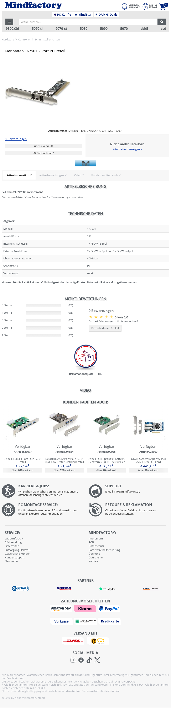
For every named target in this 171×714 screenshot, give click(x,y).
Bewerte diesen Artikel (105, 328)
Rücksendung (13, 542)
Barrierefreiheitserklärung (104, 550)
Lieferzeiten (12, 546)
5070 (124, 29)
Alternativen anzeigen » (127, 149)
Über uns (94, 554)
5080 (83, 29)
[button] (9, 22)
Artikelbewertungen (51, 175)
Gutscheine (96, 557)
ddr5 (144, 29)
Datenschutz (96, 546)
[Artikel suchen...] (88, 22)
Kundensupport (15, 557)
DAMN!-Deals (106, 14)
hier (116, 691)
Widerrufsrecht (14, 538)
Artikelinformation (17, 175)
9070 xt (61, 29)
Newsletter (11, 561)
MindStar (83, 14)
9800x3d (12, 29)
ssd (163, 29)
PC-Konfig (62, 14)
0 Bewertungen (16, 139)
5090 (104, 29)
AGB (91, 542)
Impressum (96, 538)
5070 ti (37, 29)
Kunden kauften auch (104, 175)
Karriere (93, 561)
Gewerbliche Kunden (17, 554)
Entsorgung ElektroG (17, 550)
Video (77, 175)
